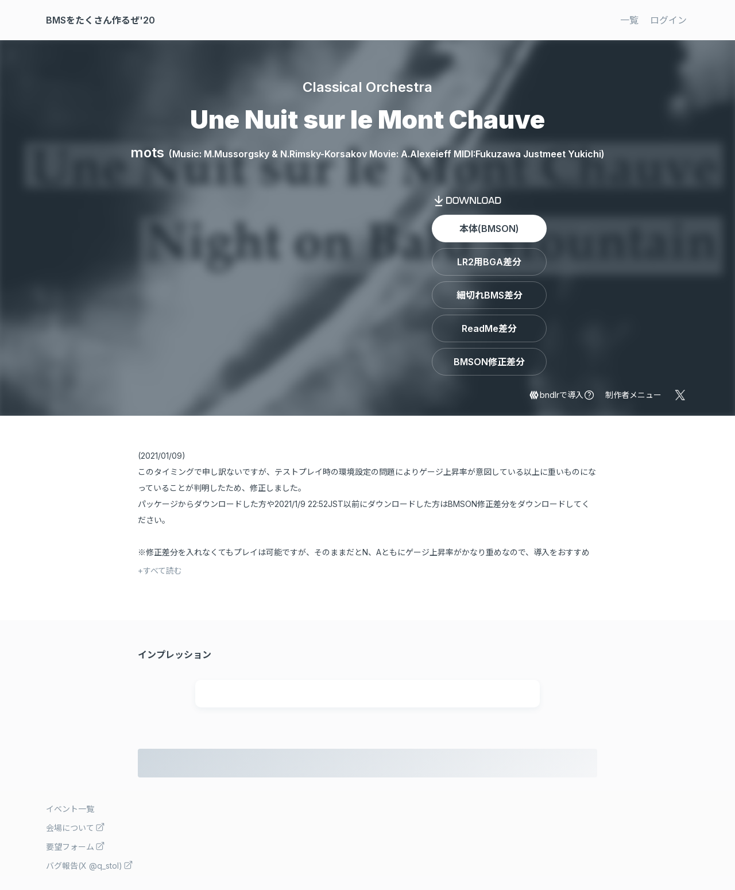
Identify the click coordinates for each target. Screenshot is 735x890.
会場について (75, 827)
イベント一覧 (70, 809)
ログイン (668, 20)
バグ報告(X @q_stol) (89, 865)
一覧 (629, 20)
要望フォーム (75, 846)
